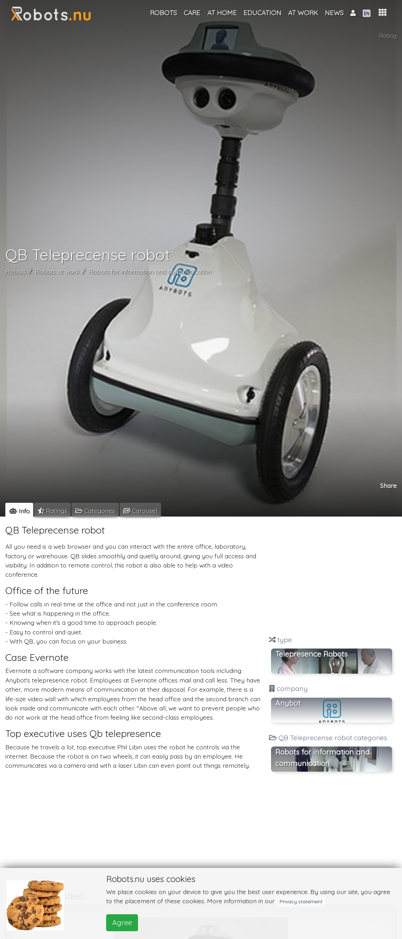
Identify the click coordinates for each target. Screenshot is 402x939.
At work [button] (303, 12)
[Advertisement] (331, 576)
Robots (15, 271)
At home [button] (222, 12)
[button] (382, 12)
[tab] (19, 510)
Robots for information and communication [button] (322, 757)
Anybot (287, 703)
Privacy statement (301, 901)
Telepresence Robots (311, 653)
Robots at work (57, 271)
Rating (387, 35)
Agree (122, 922)
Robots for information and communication (150, 271)
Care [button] (192, 12)
